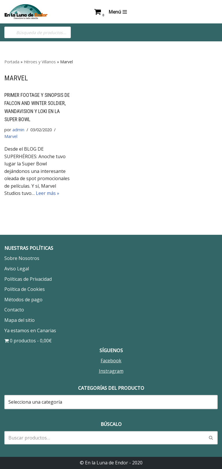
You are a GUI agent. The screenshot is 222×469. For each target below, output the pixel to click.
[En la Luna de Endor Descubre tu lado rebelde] (26, 11)
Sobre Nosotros (21, 258)
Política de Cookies (24, 289)
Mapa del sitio (19, 320)
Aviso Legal (16, 269)
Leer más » (47, 193)
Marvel (10, 136)
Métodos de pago (23, 299)
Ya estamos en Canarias (30, 330)
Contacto (14, 310)
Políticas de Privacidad (28, 279)
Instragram (111, 371)
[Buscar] (104, 437)
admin (18, 129)
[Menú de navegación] (117, 12)
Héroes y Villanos (40, 61)
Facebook (111, 361)
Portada (11, 61)
